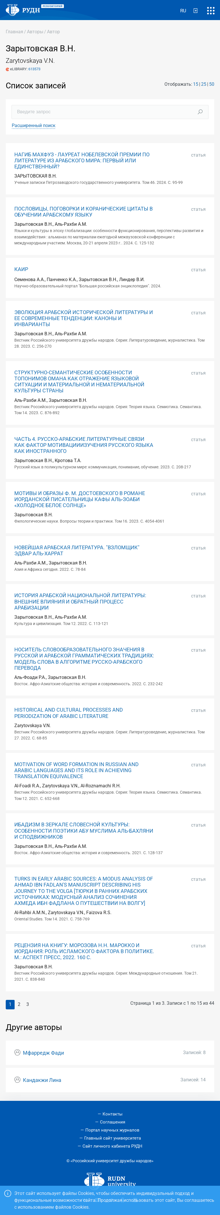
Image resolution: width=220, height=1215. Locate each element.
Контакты (113, 1114)
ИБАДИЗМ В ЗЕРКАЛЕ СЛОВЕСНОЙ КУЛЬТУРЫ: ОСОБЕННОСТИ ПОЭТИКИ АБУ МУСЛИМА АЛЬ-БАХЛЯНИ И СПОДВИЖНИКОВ (83, 831)
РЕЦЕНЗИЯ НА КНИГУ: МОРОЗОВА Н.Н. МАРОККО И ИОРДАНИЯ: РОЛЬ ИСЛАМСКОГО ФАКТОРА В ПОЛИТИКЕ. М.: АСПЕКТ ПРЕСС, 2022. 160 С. (84, 951)
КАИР (21, 269)
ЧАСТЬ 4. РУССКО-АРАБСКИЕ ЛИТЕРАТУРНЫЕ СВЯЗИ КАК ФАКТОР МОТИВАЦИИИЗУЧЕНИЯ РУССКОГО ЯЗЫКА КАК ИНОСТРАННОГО (83, 445)
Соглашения (112, 1122)
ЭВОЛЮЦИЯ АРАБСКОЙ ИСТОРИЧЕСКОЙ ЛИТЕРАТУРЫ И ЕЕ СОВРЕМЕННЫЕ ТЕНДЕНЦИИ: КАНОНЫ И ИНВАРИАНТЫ (83, 318)
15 (195, 84)
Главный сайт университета (112, 1138)
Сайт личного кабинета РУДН (112, 1146)
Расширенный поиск (34, 125)
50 (211, 84)
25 (203, 84)
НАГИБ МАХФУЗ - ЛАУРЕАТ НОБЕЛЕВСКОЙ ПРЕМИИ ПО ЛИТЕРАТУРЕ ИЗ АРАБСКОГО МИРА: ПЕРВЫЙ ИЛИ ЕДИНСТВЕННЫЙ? (82, 161)
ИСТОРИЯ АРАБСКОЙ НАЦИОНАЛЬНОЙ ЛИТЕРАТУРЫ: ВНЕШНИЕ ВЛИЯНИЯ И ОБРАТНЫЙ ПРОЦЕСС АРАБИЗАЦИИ (80, 601)
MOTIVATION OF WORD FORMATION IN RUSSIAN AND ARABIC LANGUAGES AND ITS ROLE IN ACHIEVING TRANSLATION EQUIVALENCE (76, 770)
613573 (34, 69)
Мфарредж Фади (43, 1053)
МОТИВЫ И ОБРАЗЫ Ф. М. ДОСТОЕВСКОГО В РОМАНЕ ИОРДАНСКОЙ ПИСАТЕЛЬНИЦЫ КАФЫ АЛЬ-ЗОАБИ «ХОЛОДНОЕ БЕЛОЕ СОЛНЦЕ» (79, 499)
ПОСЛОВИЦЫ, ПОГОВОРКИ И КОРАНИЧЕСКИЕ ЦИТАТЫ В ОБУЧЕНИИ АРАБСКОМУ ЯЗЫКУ (83, 212)
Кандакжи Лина (42, 1080)
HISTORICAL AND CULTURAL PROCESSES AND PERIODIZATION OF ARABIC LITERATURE (68, 713)
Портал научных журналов (112, 1130)
